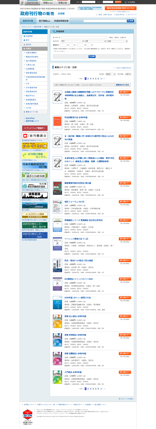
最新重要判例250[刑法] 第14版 (77, 183)
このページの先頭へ (127, 399)
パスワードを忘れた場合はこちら (121, 11)
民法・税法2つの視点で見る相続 (78, 260)
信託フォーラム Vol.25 (74, 202)
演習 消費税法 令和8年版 (75, 354)
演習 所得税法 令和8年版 (75, 335)
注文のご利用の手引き (123, 68)
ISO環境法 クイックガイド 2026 (78, 279)
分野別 (28, 49)
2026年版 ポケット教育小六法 (77, 298)
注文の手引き (120, 14)
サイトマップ (132, 14)
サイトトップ (22, 3)
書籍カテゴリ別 (32, 112)
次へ (102, 79)
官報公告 (62, 3)
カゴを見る (131, 2)
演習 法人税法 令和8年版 (75, 316)
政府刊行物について (32, 121)
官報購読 (47, 3)
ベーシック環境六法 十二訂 (76, 239)
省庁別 (28, 45)
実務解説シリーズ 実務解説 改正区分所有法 (83, 220)
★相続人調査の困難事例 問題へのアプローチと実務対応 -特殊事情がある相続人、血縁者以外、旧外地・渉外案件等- (89, 95)
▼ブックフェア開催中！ (35, 128)
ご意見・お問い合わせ (105, 14)
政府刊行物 (32, 3)
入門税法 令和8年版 (73, 372)
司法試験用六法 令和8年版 (76, 117)
